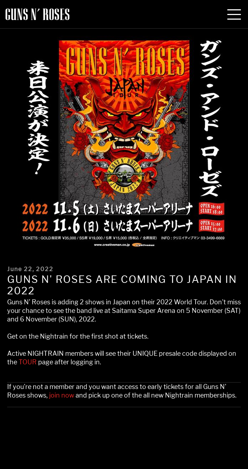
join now (61, 395)
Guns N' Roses (37, 15)
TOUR (28, 362)
